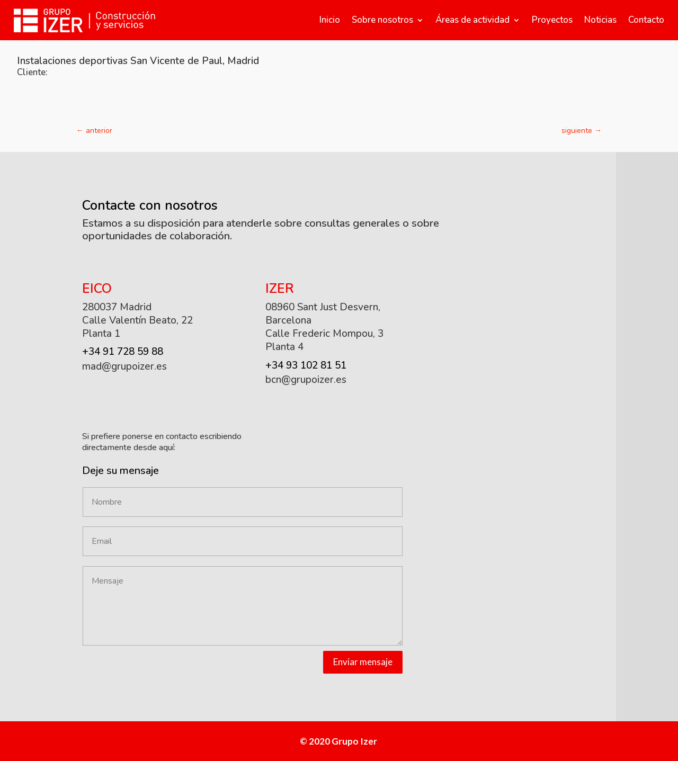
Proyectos (552, 20)
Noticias (600, 20)
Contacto (646, 20)
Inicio (329, 20)
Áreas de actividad (472, 20)
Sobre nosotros (382, 20)
